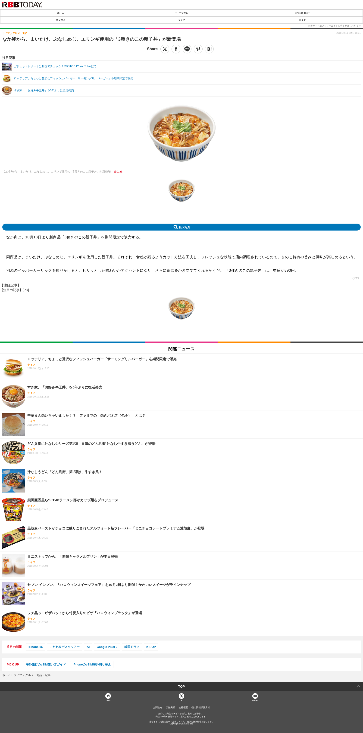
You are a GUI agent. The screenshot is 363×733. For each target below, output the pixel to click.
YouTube (255, 700)
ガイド (302, 20)
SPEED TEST (302, 13)
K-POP (151, 647)
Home (108, 700)
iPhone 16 (35, 647)
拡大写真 (184, 227)
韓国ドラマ (131, 647)
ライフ (181, 20)
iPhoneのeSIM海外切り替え (92, 664)
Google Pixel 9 (107, 647)
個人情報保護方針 (200, 707)
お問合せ (157, 707)
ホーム (60, 13)
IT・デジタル (181, 13)
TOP (181, 686)
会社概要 (183, 707)
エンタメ (60, 20)
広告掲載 (170, 707)
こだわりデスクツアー (65, 647)
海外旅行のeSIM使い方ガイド (46, 664)
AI (88, 647)
